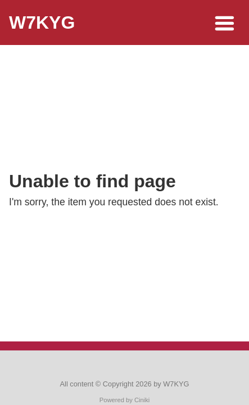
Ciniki (142, 400)
